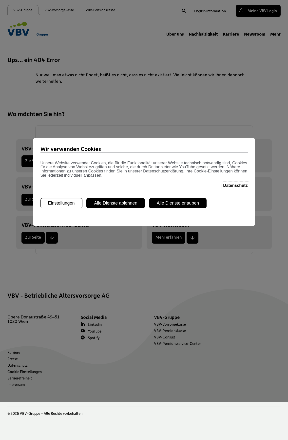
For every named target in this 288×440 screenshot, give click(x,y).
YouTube (94, 331)
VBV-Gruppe (167, 317)
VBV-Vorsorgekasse (170, 324)
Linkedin (95, 324)
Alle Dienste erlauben (178, 107)
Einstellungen (61, 107)
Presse (12, 358)
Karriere (13, 352)
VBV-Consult (164, 337)
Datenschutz (17, 365)
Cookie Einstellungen (24, 371)
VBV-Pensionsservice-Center (177, 343)
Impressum (16, 384)
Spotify (94, 337)
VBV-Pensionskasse (170, 330)
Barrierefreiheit (19, 378)
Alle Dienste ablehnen (115, 107)
